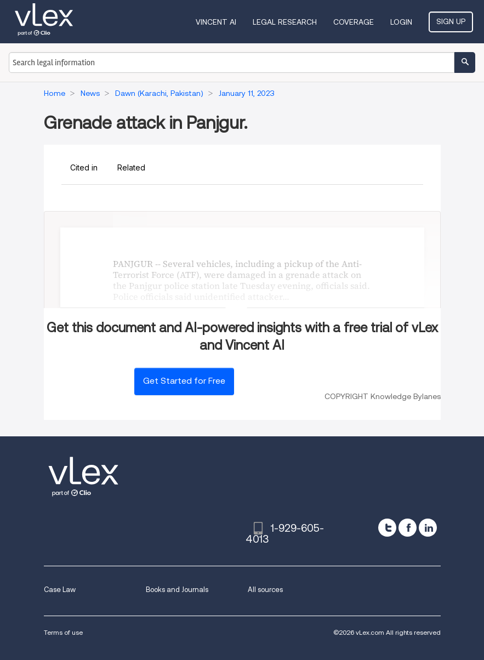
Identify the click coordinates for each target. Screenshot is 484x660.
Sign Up (450, 21)
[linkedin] (428, 528)
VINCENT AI (216, 22)
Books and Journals (177, 589)
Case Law (60, 589)
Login (401, 22)
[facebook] (407, 528)
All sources (265, 589)
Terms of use (63, 632)
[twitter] (387, 528)
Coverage (353, 22)
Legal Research (285, 22)
